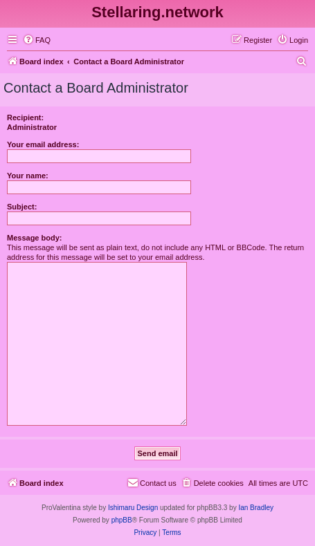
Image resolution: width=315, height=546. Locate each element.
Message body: (34, 238)
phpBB (121, 520)
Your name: (27, 175)
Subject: (22, 207)
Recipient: (25, 117)
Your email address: (43, 144)
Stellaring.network (157, 12)
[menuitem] (37, 40)
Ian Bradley (255, 507)
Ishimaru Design (133, 507)
